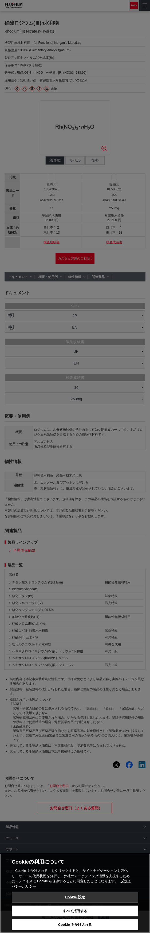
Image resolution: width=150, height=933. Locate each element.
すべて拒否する (75, 911)
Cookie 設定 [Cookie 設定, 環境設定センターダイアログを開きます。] (75, 897)
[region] (75, 893)
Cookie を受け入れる (75, 925)
